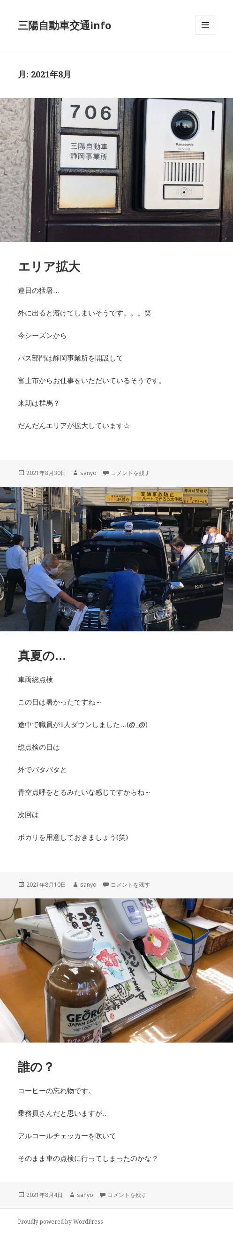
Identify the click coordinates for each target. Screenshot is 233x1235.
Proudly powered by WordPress (60, 1222)
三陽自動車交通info (64, 25)
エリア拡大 (49, 266)
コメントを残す (130, 473)
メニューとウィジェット (205, 34)
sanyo (88, 473)
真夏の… (42, 655)
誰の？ (36, 1066)
